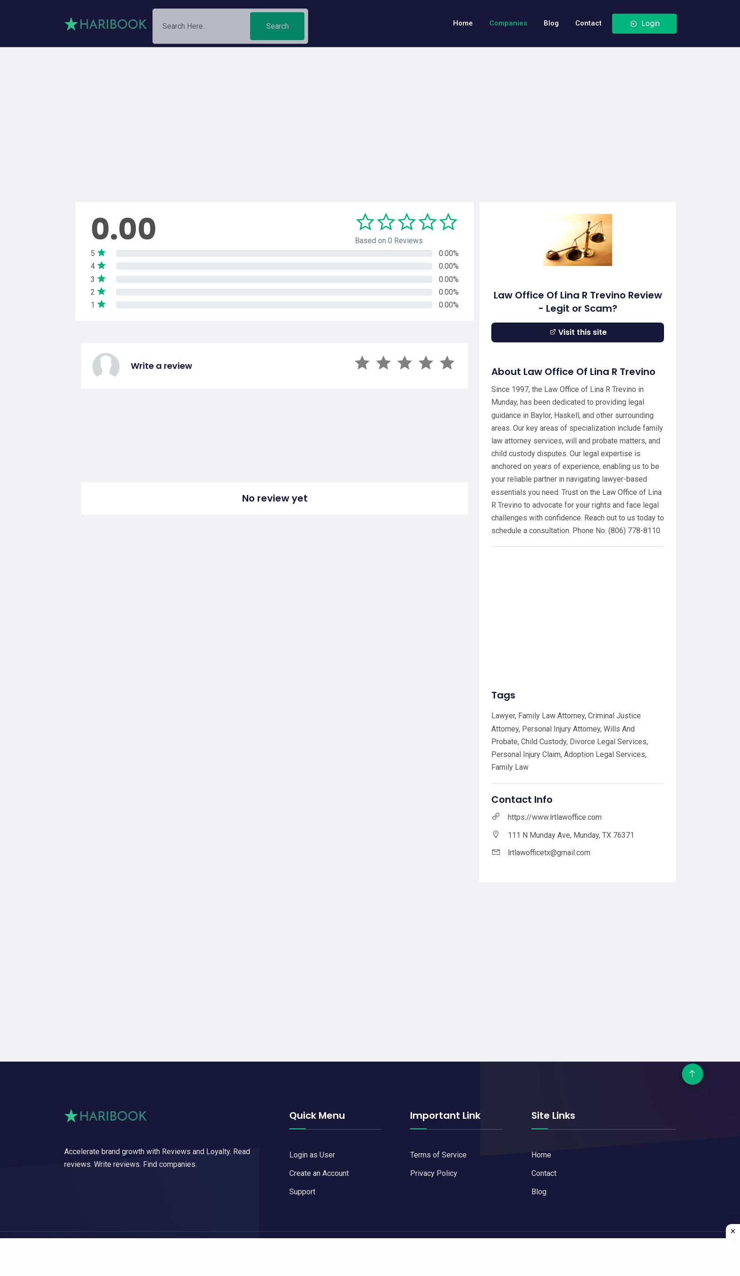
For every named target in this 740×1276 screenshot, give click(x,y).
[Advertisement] (370, 113)
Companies (508, 23)
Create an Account (319, 1173)
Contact (588, 23)
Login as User (312, 1154)
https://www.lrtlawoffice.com (555, 817)
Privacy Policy (433, 1173)
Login (644, 23)
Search (277, 29)
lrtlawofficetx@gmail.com (549, 852)
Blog (551, 23)
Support (302, 1191)
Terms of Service (438, 1154)
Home (463, 23)
